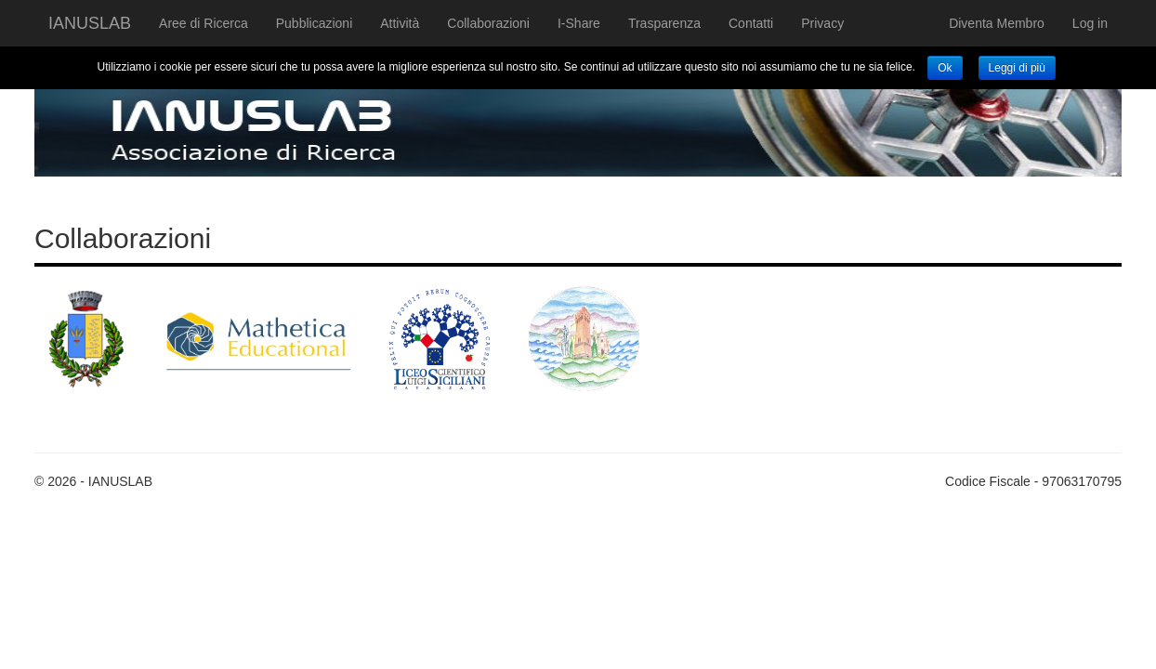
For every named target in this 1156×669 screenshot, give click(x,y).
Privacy (822, 23)
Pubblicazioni (314, 23)
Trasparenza (664, 23)
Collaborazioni (488, 23)
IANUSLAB (89, 23)
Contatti (751, 23)
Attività (399, 23)
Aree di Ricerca (203, 23)
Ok (945, 67)
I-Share (579, 23)
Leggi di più (1017, 67)
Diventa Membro (996, 23)
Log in (1090, 23)
